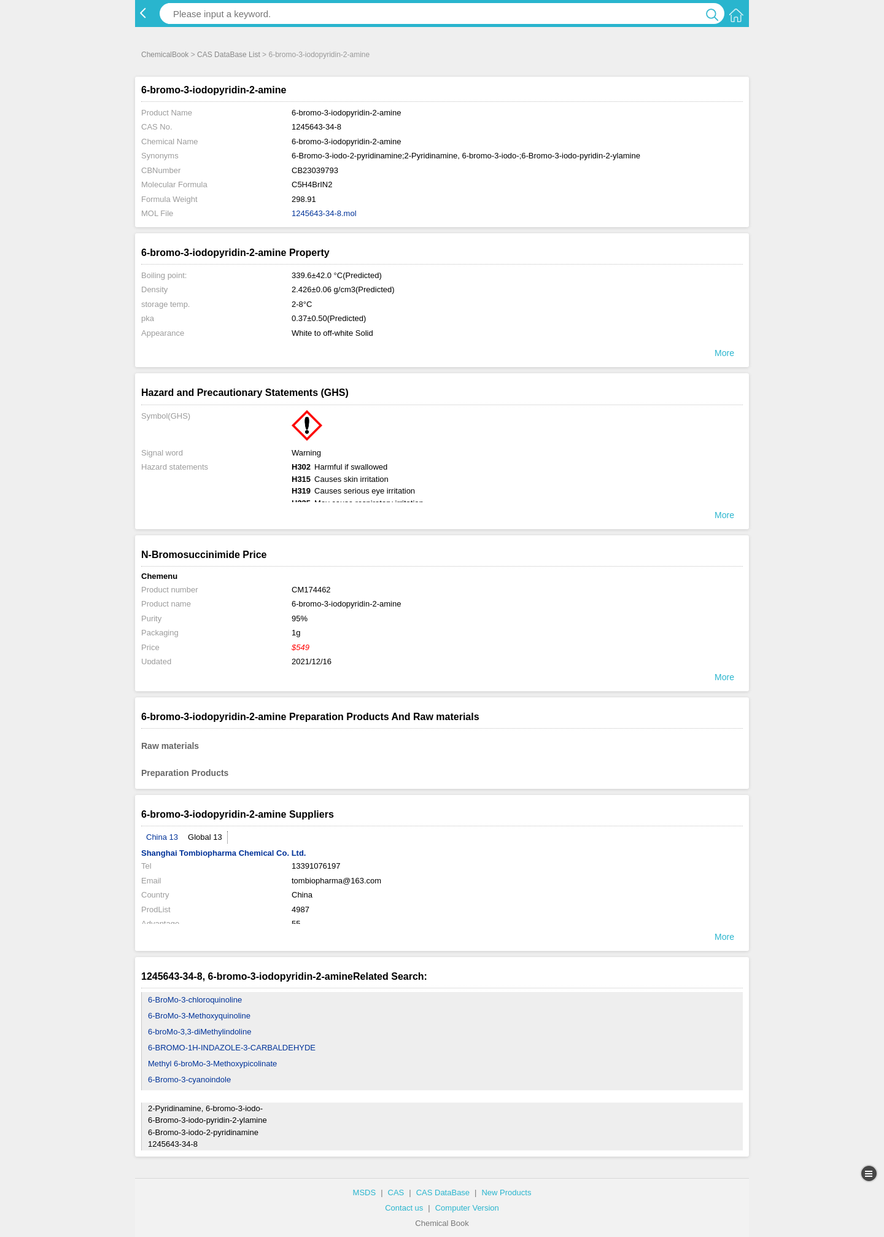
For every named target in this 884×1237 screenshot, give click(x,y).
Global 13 (205, 837)
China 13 (162, 837)
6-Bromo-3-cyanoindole (189, 1079)
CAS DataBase (443, 1192)
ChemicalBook (164, 54)
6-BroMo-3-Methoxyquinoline (199, 1015)
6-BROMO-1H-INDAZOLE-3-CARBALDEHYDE (232, 1047)
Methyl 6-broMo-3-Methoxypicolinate (212, 1063)
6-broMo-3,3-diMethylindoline (199, 1031)
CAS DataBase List (228, 54)
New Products (506, 1192)
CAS (396, 1192)
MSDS (364, 1192)
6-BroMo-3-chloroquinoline (195, 999)
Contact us (404, 1207)
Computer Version (467, 1207)
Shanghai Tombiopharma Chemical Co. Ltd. (223, 853)
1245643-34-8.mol (324, 213)
